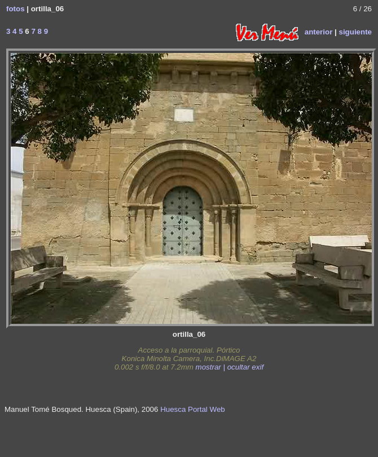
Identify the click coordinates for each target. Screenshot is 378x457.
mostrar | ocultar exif (230, 367)
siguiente (355, 31)
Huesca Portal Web (192, 409)
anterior (319, 31)
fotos (15, 9)
